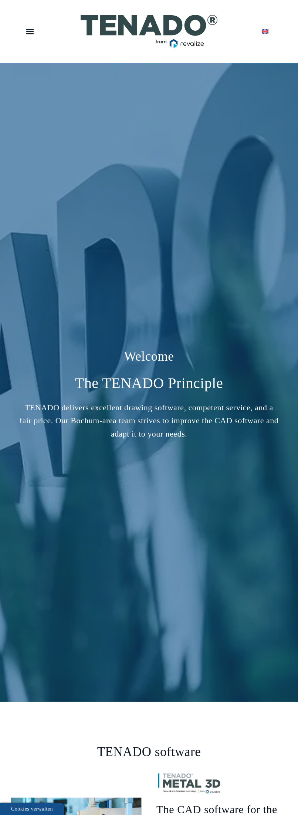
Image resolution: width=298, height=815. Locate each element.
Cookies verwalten (32, 809)
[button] (30, 32)
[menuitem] (267, 31)
